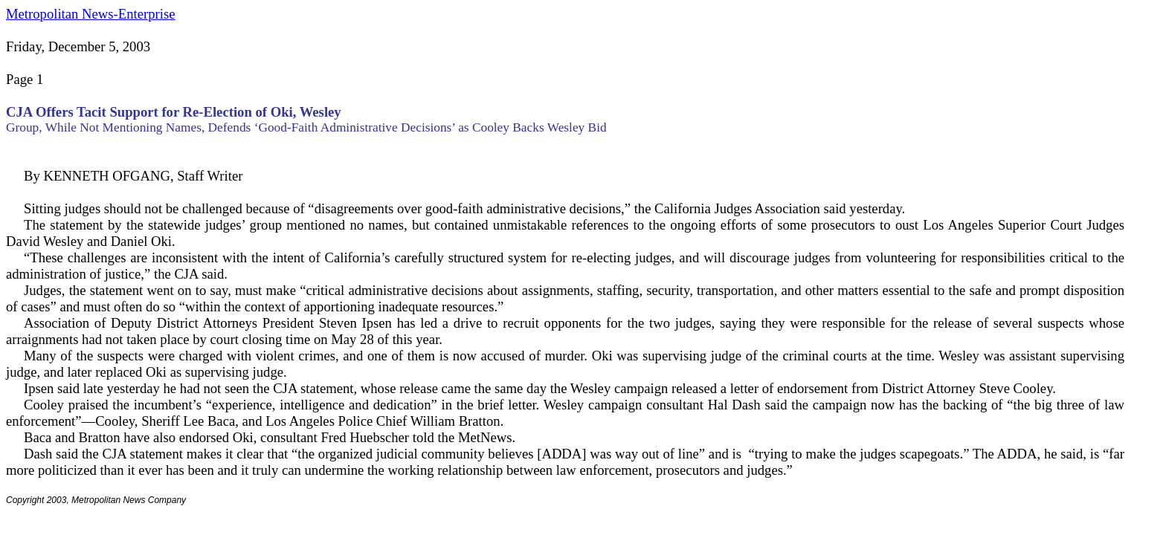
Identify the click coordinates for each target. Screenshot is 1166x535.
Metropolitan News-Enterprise (90, 14)
